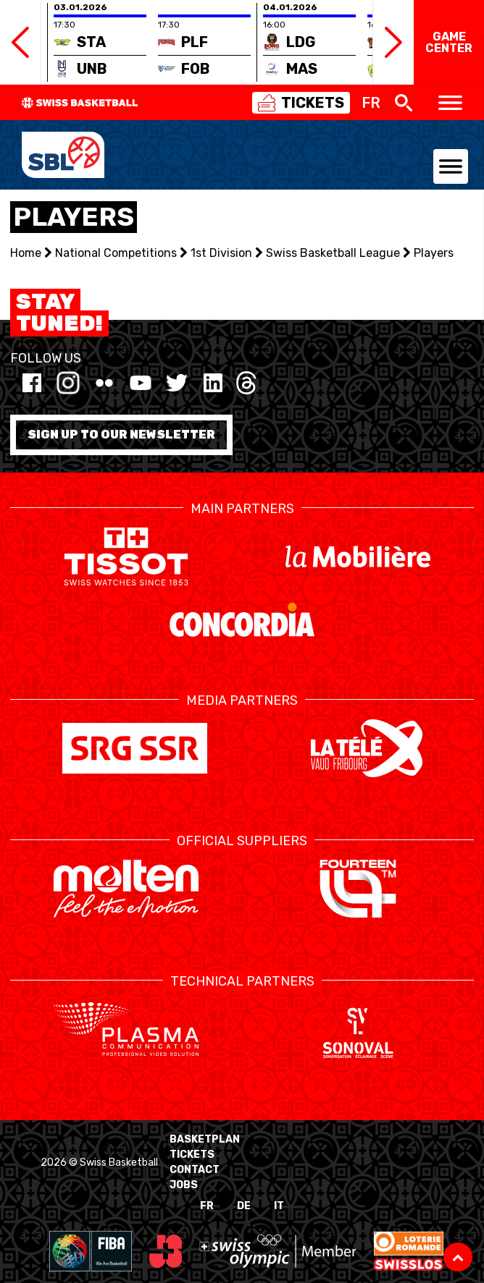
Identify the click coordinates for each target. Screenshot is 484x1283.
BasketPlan (205, 1139)
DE (244, 1206)
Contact (195, 1170)
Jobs (184, 1185)
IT (279, 1206)
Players (434, 253)
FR (207, 1206)
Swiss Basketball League (333, 253)
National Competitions (116, 253)
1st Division (221, 253)
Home (25, 253)
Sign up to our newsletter (121, 434)
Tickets (192, 1154)
